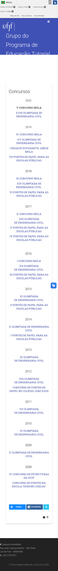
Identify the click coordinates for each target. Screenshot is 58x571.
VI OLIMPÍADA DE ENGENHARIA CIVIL (29, 432)
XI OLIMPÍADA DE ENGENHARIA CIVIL (28, 298)
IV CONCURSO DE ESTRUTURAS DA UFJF (29, 476)
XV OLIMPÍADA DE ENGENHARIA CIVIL (29, 141)
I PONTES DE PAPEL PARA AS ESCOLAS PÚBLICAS (29, 337)
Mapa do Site (14, 16)
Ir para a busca (39, 7)
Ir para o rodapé (6, 11)
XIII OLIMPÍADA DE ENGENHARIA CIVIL (29, 220)
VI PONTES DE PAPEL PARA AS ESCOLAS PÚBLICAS (29, 194)
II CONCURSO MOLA (29, 214)
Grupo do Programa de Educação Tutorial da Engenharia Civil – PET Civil (28, 53)
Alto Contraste (27, 16)
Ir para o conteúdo (7, 7)
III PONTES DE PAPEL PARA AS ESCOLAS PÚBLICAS (29, 276)
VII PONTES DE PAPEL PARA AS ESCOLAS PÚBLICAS (29, 158)
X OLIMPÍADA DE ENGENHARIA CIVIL (29, 328)
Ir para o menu (24, 7)
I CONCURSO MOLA (29, 261)
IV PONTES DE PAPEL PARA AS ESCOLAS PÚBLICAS (29, 238)
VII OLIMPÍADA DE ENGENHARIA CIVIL (29, 410)
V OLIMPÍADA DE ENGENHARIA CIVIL (29, 454)
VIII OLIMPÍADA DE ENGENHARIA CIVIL (29, 380)
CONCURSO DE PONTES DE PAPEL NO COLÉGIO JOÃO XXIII (29, 389)
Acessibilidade (39, 16)
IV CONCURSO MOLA (29, 134)
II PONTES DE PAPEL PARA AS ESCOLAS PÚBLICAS (29, 306)
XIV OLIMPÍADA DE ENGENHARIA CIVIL (29, 185)
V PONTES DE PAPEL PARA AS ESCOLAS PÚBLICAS (29, 229)
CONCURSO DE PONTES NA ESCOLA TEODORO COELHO (29, 484)
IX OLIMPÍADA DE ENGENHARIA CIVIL (29, 358)
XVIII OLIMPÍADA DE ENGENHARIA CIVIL (29, 114)
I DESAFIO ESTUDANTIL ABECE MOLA (29, 150)
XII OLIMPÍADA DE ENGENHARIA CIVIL (28, 267)
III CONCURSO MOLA (29, 178)
